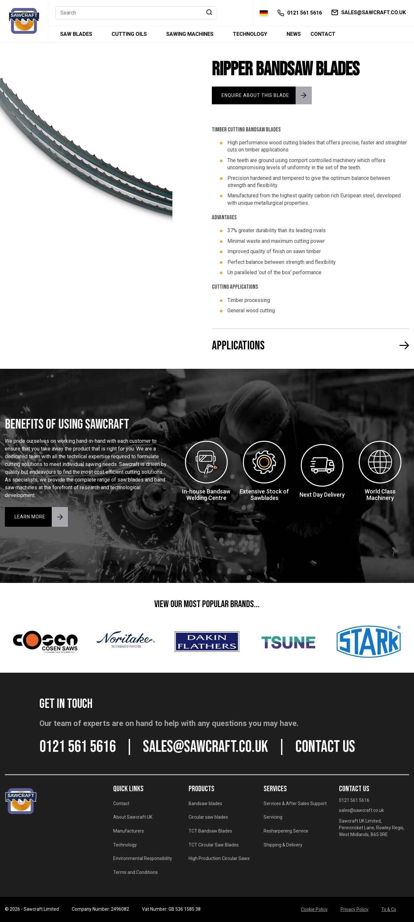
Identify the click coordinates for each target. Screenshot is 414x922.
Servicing (273, 817)
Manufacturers (128, 831)
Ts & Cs (388, 909)
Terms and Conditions (135, 872)
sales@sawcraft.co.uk (205, 747)
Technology (250, 34)
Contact (322, 34)
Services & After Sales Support (295, 803)
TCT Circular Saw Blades (214, 844)
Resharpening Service (286, 831)
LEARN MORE (30, 516)
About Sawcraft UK (132, 817)
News (294, 34)
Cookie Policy (314, 909)
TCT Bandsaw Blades (210, 831)
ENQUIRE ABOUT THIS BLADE (255, 95)
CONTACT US (325, 747)
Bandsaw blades (205, 803)
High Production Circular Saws (219, 858)
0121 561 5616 (77, 747)
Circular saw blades (208, 817)
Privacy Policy (354, 909)
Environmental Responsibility (142, 858)
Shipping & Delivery (283, 844)
